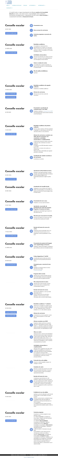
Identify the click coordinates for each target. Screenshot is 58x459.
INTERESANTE (41, 5)
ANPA (7, 5)
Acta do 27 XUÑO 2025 (11, 33)
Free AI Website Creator (29, 457)
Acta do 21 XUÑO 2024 (11, 235)
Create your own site (10, 282)
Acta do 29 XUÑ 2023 (11, 420)
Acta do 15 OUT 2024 (11, 179)
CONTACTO (8, 8)
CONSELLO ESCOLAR (16, 5)
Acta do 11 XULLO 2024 (11, 209)
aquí (37, 325)
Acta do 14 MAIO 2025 (11, 52)
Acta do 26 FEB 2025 (10, 97)
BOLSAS (25, 5)
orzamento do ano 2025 (48, 111)
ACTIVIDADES (32, 5)
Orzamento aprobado (38, 270)
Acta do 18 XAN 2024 (11, 312)
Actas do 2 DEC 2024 (10, 134)
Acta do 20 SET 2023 (10, 315)
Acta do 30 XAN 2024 (11, 264)
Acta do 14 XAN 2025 (11, 93)
